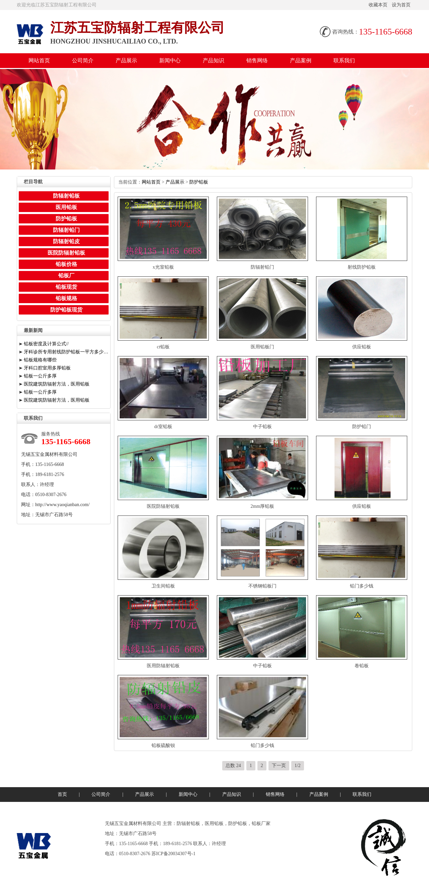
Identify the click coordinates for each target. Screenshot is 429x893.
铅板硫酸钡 (163, 745)
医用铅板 (66, 207)
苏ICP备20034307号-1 (173, 853)
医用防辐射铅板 (163, 665)
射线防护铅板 (362, 267)
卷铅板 (362, 665)
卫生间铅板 (163, 586)
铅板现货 (66, 287)
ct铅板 (163, 346)
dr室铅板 (163, 426)
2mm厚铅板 (262, 506)
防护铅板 (198, 182)
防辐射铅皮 (66, 241)
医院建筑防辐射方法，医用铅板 (56, 384)
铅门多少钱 (361, 586)
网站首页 (39, 60)
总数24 (233, 765)
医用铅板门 (262, 346)
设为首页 (401, 4)
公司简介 (83, 60)
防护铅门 (361, 426)
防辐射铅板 (66, 196)
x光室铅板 (163, 267)
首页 (62, 794)
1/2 (298, 765)
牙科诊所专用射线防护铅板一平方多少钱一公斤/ (66, 351)
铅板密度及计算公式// (46, 343)
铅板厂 (66, 275)
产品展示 (126, 60)
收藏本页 (378, 4)
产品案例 (300, 60)
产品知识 (213, 60)
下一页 (279, 765)
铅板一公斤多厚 (40, 376)
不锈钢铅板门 (262, 586)
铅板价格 (66, 264)
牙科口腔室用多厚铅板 (47, 367)
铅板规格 (66, 298)
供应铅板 (361, 346)
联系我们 (344, 60)
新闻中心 (170, 60)
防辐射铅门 (262, 267)
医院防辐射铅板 (163, 506)
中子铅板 (262, 426)
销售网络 (257, 60)
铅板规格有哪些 (40, 359)
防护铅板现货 (66, 310)
